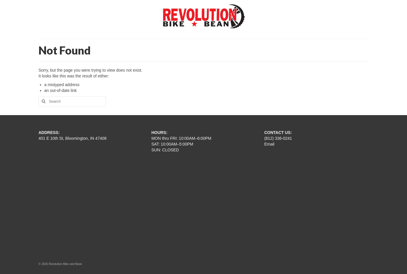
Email (269, 144)
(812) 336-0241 (278, 138)
